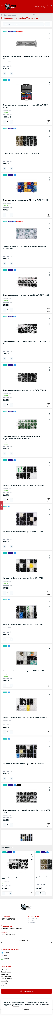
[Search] (48, 6)
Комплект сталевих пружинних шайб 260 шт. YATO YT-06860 (24, 390)
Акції (2, 985)
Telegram (5, 953)
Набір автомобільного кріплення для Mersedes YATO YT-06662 (25, 717)
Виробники (4, 983)
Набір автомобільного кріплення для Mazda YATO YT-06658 (24, 764)
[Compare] (49, 38)
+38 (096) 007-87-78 (8, 919)
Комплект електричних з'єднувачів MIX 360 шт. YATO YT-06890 (25, 200)
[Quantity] (8, 73)
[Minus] (4, 73)
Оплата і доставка (6, 972)
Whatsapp (5, 959)
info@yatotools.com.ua (9, 934)
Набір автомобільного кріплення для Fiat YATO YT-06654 (23, 624)
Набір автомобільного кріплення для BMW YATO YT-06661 (23, 485)
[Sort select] (23, 24)
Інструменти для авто (10, 15)
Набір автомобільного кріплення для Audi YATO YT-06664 (23, 671)
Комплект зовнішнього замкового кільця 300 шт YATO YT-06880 (26, 295)
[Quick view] (49, 33)
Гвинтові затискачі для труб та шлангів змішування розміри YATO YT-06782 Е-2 (24, 248)
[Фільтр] (1, 505)
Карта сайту (4, 981)
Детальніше (15, 1006)
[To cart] (48, 73)
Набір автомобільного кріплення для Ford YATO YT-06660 (23, 532)
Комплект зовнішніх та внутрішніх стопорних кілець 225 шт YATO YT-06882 (26, 811)
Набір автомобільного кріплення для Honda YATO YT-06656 (24, 578)
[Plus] (11, 73)
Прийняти (26, 1009)
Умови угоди (4, 974)
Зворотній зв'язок (6, 976)
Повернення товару (6, 978)
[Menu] (2, 6)
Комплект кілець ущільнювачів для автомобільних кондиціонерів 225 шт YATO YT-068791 (21, 438)
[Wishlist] (49, 36)
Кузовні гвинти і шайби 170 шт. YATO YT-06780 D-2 (21, 154)
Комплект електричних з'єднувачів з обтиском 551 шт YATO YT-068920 (26, 106)
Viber (4, 956)
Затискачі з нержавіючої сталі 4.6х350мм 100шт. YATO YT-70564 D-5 (26, 57)
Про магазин (4, 969)
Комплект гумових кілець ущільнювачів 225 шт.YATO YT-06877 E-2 (26, 343)
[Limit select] (47, 24)
